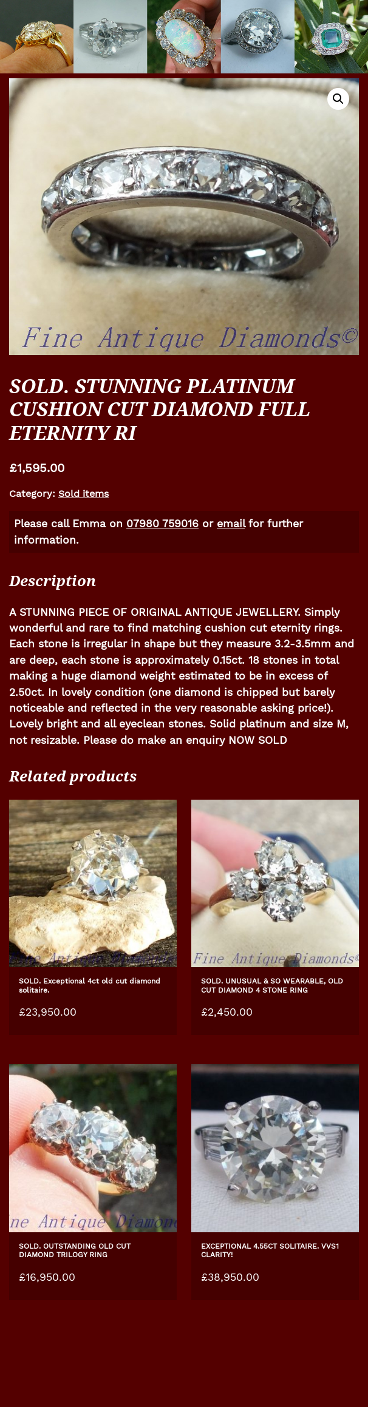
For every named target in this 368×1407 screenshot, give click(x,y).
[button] (338, 99)
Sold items (83, 493)
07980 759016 (162, 524)
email (231, 524)
